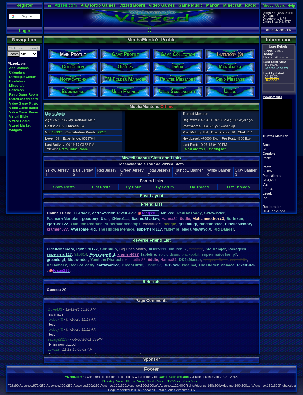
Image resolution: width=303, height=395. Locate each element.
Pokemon (16, 90)
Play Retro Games (98, 5)
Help (291, 6)
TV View (173, 381)
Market (212, 5)
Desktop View (112, 381)
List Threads (238, 187)
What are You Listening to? (205, 149)
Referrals (152, 281)
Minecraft (232, 5)
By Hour (133, 187)
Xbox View (191, 381)
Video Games (162, 5)
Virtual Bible (18, 116)
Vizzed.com (65, 5)
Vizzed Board (132, 5)
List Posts (101, 187)
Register (24, 5)
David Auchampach (174, 376)
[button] (24, 16)
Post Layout (151, 195)
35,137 (57, 132)
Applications (19, 68)
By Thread (199, 187)
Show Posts (64, 187)
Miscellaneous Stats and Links (151, 158)
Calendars (17, 72)
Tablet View (156, 381)
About (268, 6)
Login (24, 30)
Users (280, 6)
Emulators (17, 81)
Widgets (15, 130)
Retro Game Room (23, 94)
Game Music (190, 5)
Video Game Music (23, 103)
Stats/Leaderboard (23, 99)
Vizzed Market (20, 125)
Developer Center (22, 77)
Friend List (151, 204)
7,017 (102, 132)
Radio (251, 5)
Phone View (135, 381)
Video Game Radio (23, 108)
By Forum (165, 187)
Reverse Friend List (151, 240)
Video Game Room (23, 112)
